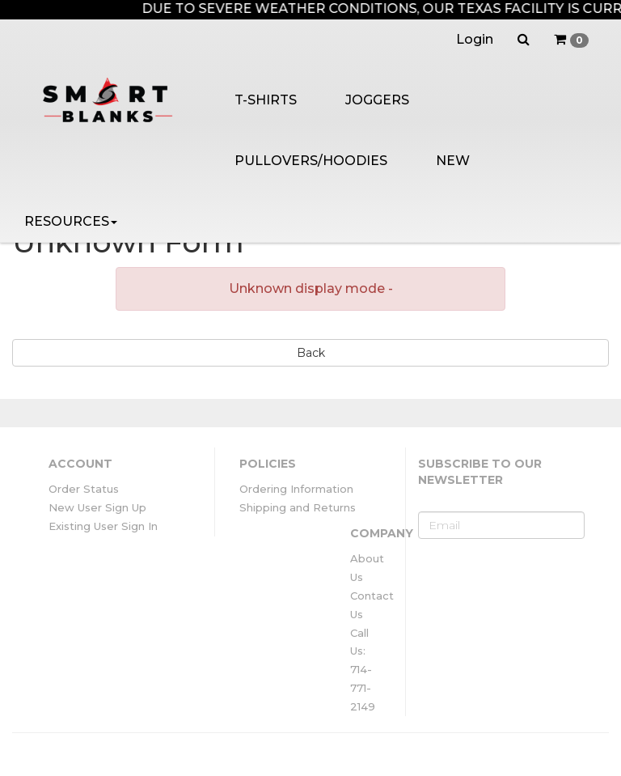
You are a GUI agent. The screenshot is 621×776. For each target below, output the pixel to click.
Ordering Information (296, 488)
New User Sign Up (97, 507)
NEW (453, 160)
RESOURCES (70, 221)
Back (311, 353)
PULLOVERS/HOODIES (310, 160)
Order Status (84, 488)
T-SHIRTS (265, 100)
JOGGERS (377, 100)
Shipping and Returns (297, 507)
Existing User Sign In (103, 525)
